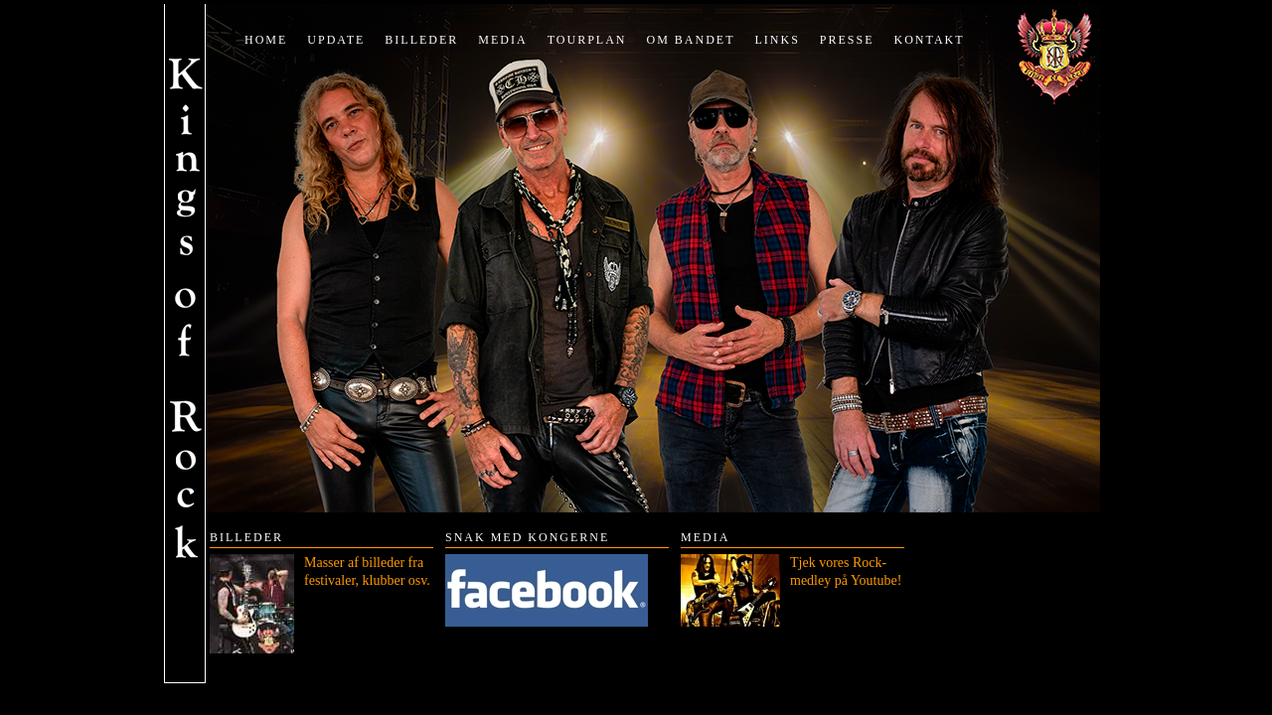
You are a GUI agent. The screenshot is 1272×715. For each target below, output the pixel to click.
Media (502, 40)
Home (265, 40)
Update (336, 40)
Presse (847, 40)
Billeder (421, 40)
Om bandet (690, 40)
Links (776, 40)
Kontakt (929, 40)
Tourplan (587, 40)
